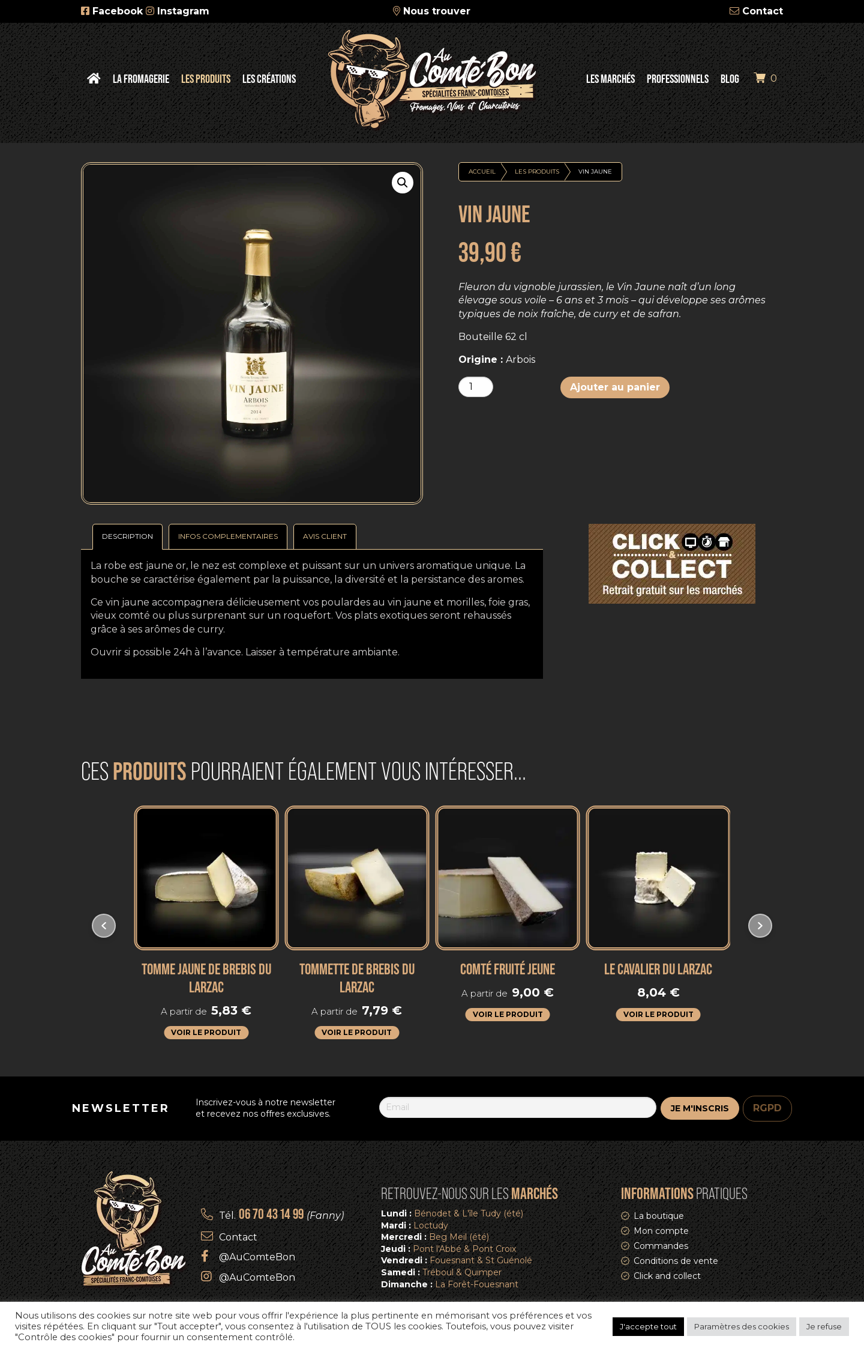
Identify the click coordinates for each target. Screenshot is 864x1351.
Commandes (661, 1245)
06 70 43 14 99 (271, 1214)
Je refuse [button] (824, 1326)
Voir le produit (206, 1032)
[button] (402, 182)
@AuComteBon (257, 1257)
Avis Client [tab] (325, 536)
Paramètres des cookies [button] (741, 1326)
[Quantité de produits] (475, 387)
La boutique (659, 1215)
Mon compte (661, 1230)
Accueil (482, 171)
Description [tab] (127, 536)
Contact (762, 11)
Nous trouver (436, 11)
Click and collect (667, 1276)
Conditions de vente (676, 1260)
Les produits (537, 171)
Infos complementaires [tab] (228, 536)
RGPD (767, 1108)
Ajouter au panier (615, 387)
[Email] (517, 1107)
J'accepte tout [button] (648, 1326)
